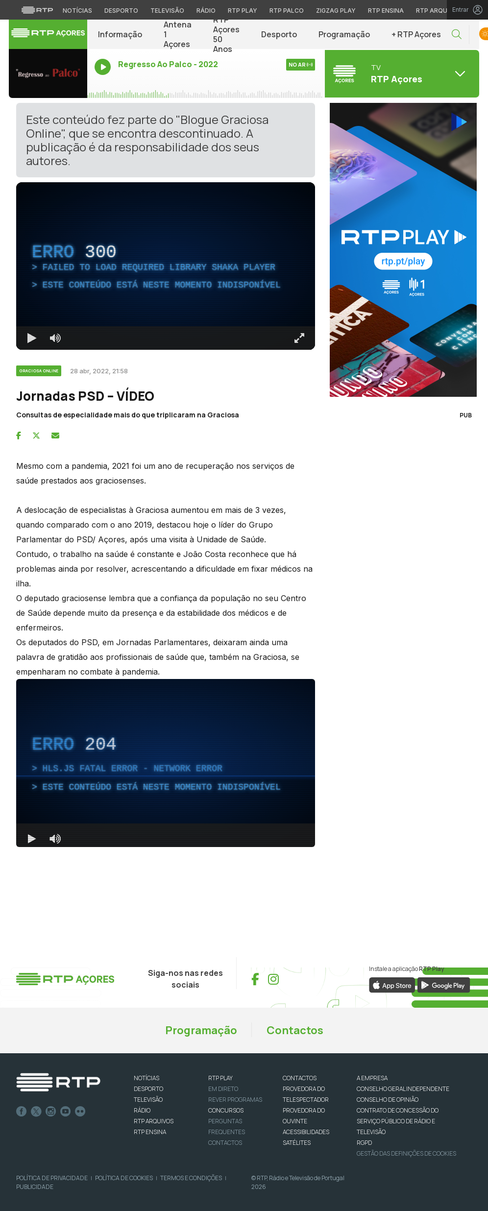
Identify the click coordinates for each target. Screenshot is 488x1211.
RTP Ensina (150, 1132)
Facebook (21, 1111)
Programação (344, 34)
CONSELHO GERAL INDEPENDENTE (403, 1089)
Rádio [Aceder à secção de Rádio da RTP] (206, 10)
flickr (80, 1111)
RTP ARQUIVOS (153, 1121)
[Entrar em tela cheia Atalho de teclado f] (299, 338)
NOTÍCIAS (146, 1078)
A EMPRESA (372, 1078)
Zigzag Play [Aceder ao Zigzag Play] (336, 10)
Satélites (297, 1142)
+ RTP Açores (416, 34)
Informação (120, 34)
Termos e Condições (191, 1178)
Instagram (51, 1111)
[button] (457, 34)
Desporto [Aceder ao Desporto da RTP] (121, 10)
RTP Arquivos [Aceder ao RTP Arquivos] (439, 10)
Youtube (65, 1111)
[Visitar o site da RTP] (37, 10)
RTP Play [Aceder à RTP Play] (242, 10)
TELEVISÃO (148, 1099)
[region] (165, 266)
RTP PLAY (220, 1078)
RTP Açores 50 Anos (226, 34)
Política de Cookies (124, 1178)
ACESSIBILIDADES (306, 1132)
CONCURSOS (226, 1110)
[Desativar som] (55, 338)
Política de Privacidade (52, 1178)
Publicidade (34, 1187)
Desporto (279, 34)
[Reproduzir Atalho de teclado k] (32, 338)
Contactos (295, 1030)
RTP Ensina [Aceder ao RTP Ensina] (386, 10)
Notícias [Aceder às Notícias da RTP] (77, 10)
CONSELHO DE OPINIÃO (387, 1099)
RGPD (364, 1142)
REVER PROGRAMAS (235, 1099)
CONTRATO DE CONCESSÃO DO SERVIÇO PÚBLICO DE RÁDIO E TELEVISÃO (398, 1121)
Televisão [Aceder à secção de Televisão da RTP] (167, 10)
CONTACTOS (300, 1078)
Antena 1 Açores (178, 34)
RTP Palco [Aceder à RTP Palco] (286, 10)
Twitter (36, 1111)
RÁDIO (142, 1110)
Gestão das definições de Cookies (406, 1153)
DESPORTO (148, 1089)
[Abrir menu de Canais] (400, 73)
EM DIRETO (223, 1089)
